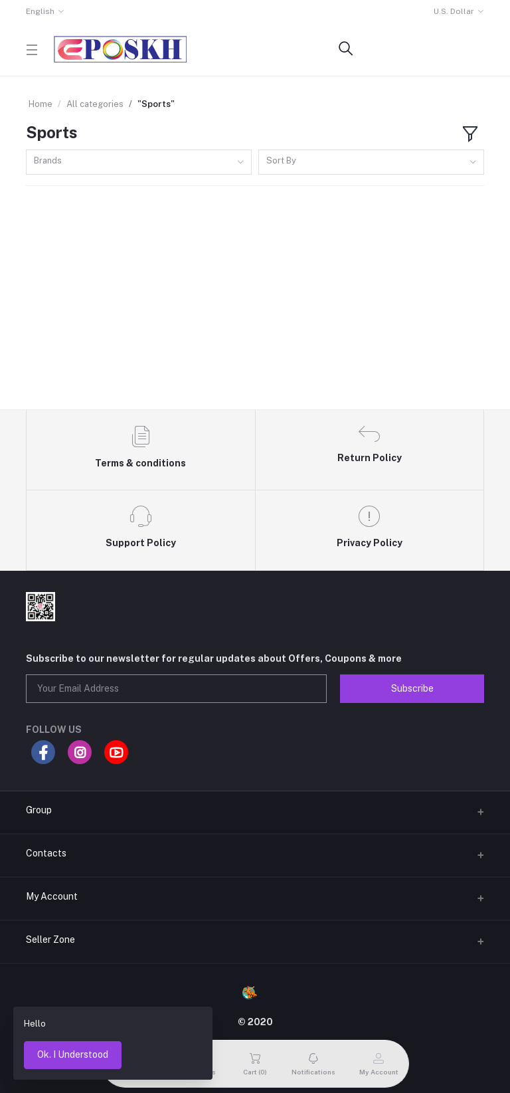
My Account (52, 896)
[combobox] (139, 162)
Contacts (46, 853)
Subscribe (412, 688)
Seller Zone (50, 939)
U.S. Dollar (454, 11)
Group (39, 810)
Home (40, 104)
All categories (95, 104)
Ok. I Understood (72, 1054)
